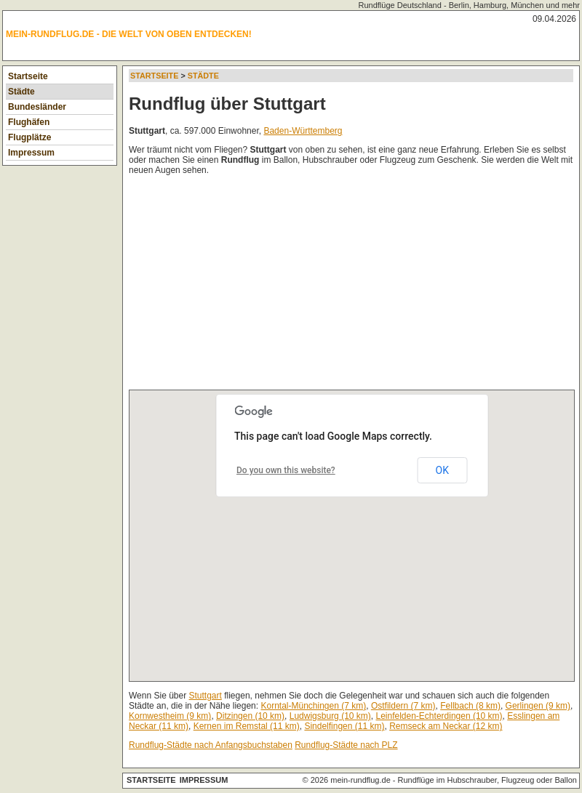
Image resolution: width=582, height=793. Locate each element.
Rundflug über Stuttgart (227, 103)
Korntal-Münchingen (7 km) (313, 706)
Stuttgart (205, 696)
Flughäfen (28, 122)
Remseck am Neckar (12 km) (445, 726)
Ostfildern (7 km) (403, 706)
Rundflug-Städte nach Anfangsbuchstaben (210, 745)
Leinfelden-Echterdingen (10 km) (438, 716)
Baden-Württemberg (302, 131)
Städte (21, 91)
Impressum (31, 153)
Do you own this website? (285, 470)
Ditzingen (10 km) (250, 716)
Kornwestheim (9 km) (170, 716)
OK (442, 470)
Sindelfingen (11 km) (344, 726)
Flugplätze (29, 137)
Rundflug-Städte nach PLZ (346, 745)
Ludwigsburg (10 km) (330, 716)
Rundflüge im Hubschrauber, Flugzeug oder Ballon (487, 780)
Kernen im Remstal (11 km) (247, 726)
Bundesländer (37, 107)
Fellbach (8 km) (470, 706)
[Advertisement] (281, 285)
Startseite (28, 76)
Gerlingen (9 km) (538, 706)
